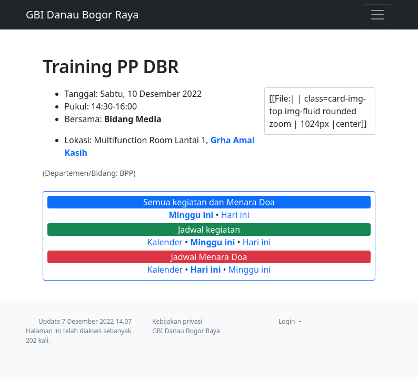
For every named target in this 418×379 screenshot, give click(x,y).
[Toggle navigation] (377, 14)
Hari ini (235, 215)
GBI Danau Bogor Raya (82, 14)
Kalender (165, 242)
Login (287, 321)
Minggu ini (190, 215)
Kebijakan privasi (177, 321)
